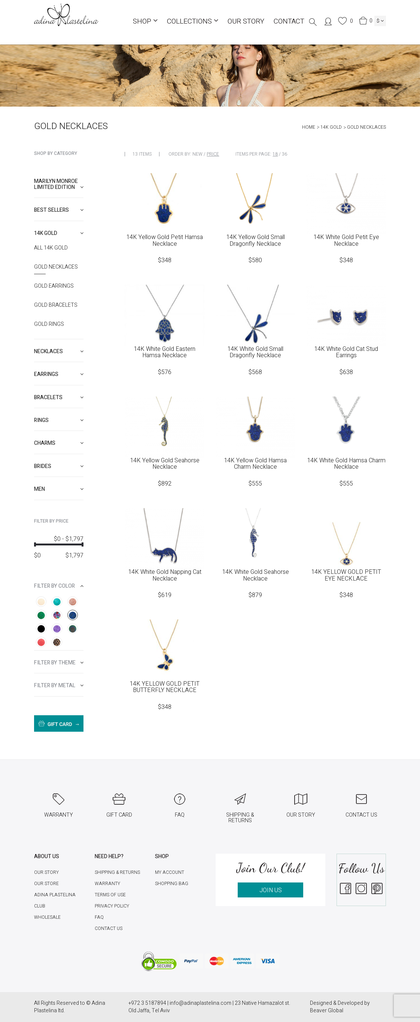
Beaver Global (326, 1011)
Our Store (46, 883)
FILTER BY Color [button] (58, 586)
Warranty (107, 883)
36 (284, 154)
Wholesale (47, 917)
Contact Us (108, 928)
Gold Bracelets (55, 305)
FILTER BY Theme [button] (58, 663)
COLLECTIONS (192, 21)
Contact (289, 21)
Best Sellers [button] (58, 210)
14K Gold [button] (58, 233)
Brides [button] (58, 466)
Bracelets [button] (58, 397)
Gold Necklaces (56, 267)
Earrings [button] (58, 374)
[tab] (58, 184)
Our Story (246, 21)
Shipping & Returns (117, 872)
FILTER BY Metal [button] (58, 685)
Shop (145, 21)
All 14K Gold (51, 248)
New (197, 154)
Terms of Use (110, 894)
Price (213, 154)
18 (275, 154)
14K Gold (331, 127)
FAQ (99, 917)
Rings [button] (58, 420)
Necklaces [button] (58, 351)
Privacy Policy (112, 906)
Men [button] (58, 489)
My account (169, 872)
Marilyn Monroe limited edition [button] (58, 184)
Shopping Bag (171, 883)
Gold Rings (49, 324)
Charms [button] (58, 443)
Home (308, 127)
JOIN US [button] (270, 890)
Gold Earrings (54, 286)
